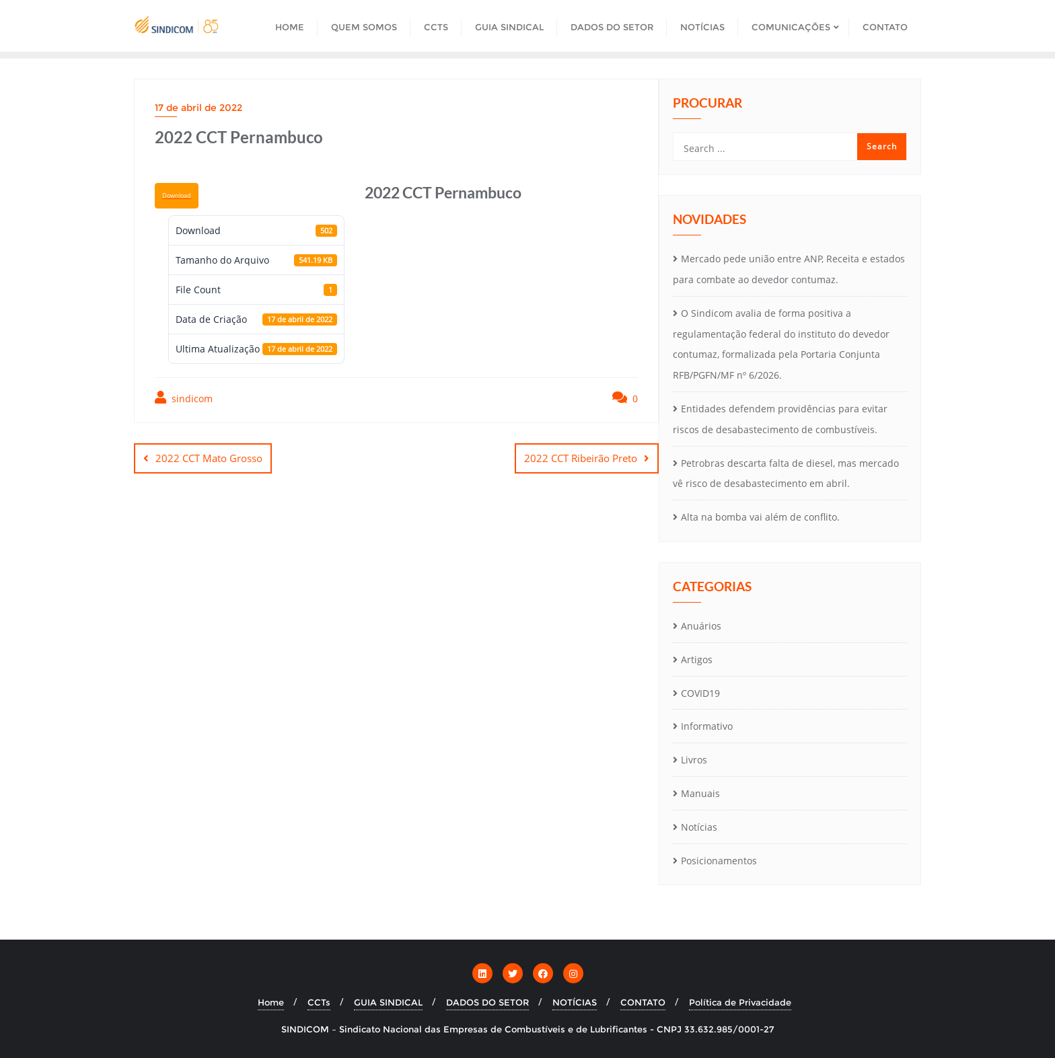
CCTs (318, 1002)
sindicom (184, 398)
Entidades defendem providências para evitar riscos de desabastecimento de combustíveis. (780, 419)
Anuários (701, 625)
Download (176, 196)
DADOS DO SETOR (487, 1002)
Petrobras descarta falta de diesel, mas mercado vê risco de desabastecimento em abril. (786, 473)
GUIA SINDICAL (388, 1002)
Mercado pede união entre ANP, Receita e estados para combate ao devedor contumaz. (789, 269)
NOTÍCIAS (574, 1002)
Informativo (707, 726)
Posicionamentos (719, 860)
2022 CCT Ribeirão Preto (580, 458)
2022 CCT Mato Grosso (208, 458)
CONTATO (642, 1002)
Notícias (699, 827)
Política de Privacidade (740, 1002)
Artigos (697, 659)
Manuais (700, 793)
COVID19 (700, 693)
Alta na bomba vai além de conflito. (760, 517)
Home (271, 1002)
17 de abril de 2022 (198, 108)
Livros (694, 759)
